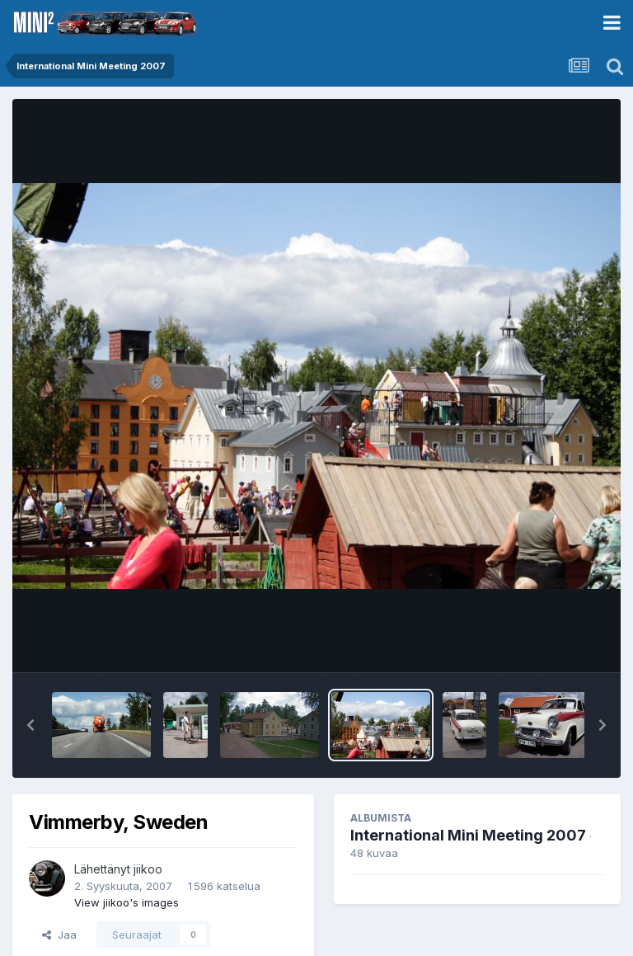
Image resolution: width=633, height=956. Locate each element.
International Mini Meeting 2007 (468, 835)
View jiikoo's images (126, 902)
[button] (30, 725)
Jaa (59, 934)
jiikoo (148, 869)
